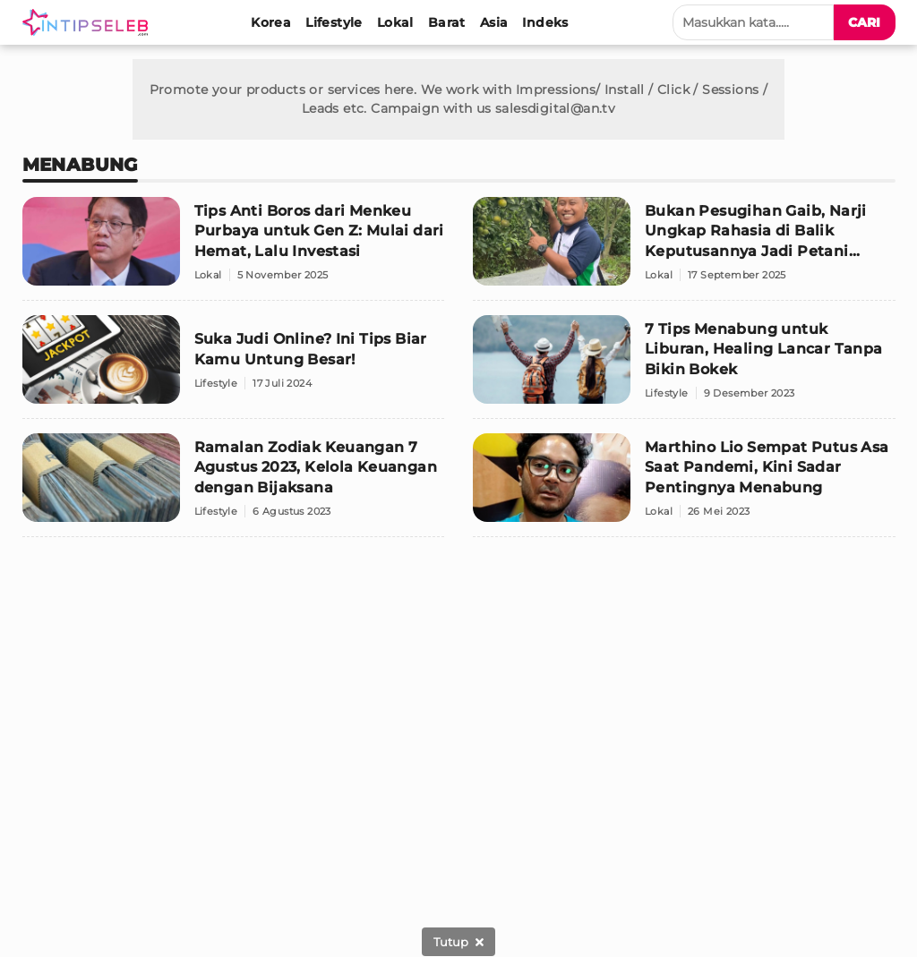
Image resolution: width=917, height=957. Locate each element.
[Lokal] (395, 22)
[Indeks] (545, 22)
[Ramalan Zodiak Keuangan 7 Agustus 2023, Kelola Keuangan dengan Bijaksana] (233, 485)
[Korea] (271, 22)
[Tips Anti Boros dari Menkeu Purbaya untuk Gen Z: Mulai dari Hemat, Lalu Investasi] (233, 249)
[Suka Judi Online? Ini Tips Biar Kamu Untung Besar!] (233, 367)
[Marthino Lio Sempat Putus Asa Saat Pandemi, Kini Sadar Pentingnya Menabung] (684, 485)
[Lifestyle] (334, 22)
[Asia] (494, 22)
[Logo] (88, 22)
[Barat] (447, 22)
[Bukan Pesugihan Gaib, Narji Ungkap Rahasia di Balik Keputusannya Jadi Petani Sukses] (684, 249)
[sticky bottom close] (458, 941)
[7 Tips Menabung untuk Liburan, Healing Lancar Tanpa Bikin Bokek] (684, 367)
